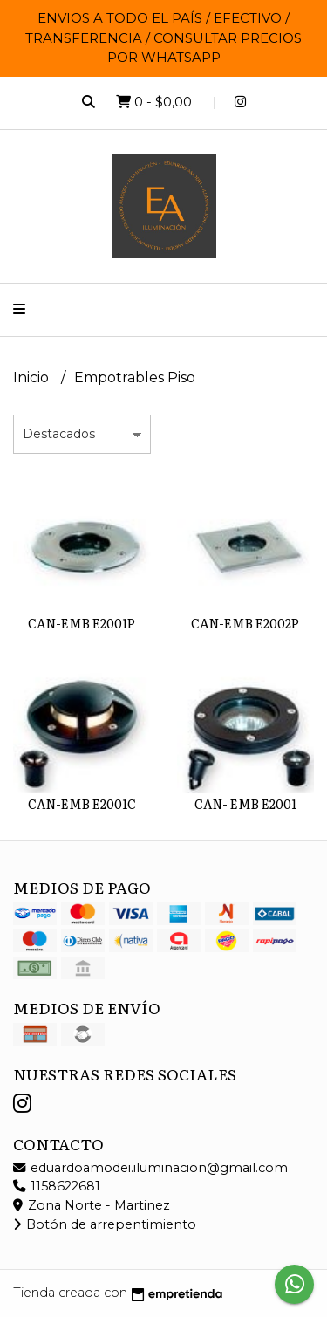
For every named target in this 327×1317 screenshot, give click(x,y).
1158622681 (56, 1186)
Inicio (32, 377)
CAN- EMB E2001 (245, 803)
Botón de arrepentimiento (104, 1224)
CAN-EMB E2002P (245, 623)
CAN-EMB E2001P (81, 623)
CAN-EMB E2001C (82, 803)
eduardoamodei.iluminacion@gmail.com (150, 1168)
